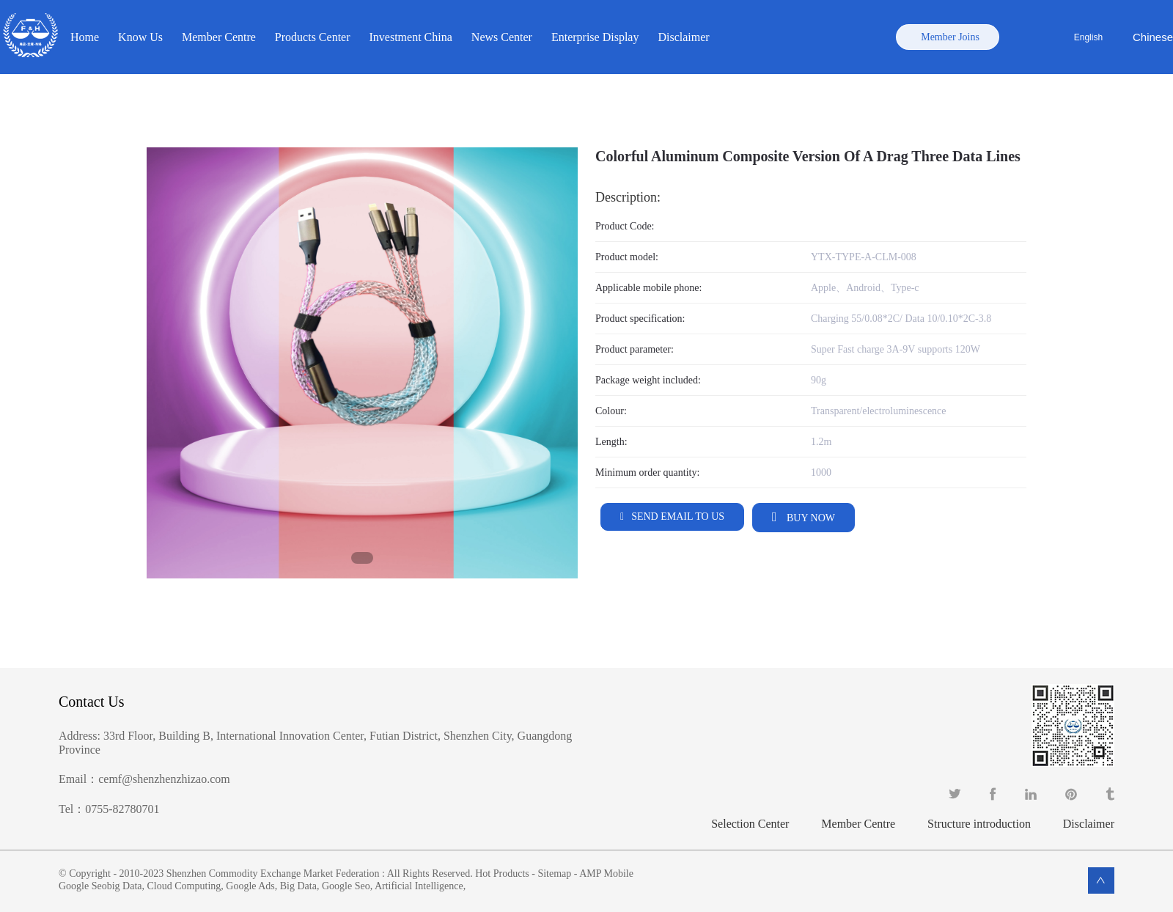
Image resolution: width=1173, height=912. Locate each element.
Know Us (140, 37)
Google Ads (250, 885)
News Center (501, 37)
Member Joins (950, 37)
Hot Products (502, 873)
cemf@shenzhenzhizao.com (164, 779)
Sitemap (554, 873)
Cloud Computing (184, 885)
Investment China (410, 37)
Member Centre (219, 37)
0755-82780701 (122, 809)
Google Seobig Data (100, 885)
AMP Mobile (606, 873)
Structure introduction (979, 824)
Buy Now (809, 517)
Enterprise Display (595, 37)
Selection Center (750, 824)
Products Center (312, 37)
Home (84, 37)
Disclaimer (683, 37)
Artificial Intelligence (419, 885)
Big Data (298, 885)
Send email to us (677, 516)
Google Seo (346, 885)
